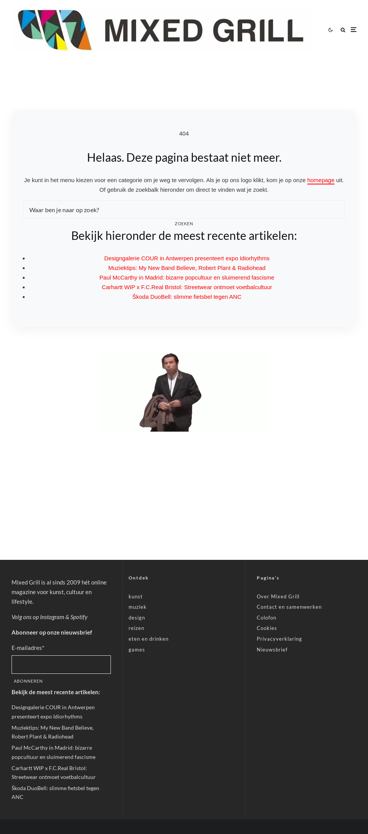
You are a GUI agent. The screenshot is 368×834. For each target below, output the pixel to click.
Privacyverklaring (279, 639)
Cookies (267, 628)
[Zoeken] (343, 30)
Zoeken (184, 223)
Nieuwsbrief (272, 649)
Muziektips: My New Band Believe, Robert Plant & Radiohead (187, 268)
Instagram (52, 616)
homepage (321, 180)
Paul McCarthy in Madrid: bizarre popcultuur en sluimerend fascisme (186, 277)
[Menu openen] (353, 30)
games (137, 649)
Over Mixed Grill (278, 596)
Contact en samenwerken (289, 607)
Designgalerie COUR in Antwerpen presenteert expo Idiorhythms (186, 258)
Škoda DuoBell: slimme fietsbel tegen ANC (186, 296)
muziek (138, 607)
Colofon (266, 618)
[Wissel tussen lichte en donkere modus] (330, 29)
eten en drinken (149, 639)
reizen (136, 628)
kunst (136, 596)
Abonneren (28, 680)
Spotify (78, 616)
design (137, 618)
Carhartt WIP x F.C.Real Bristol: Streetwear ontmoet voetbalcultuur (187, 287)
